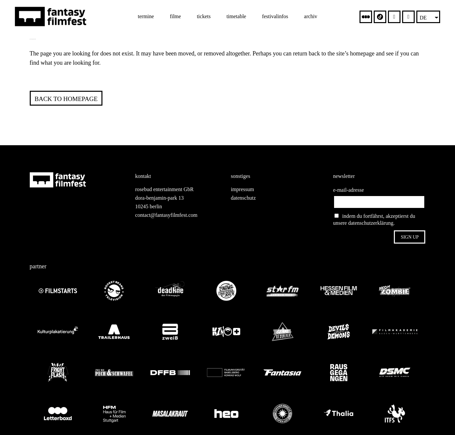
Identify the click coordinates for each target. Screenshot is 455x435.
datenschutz (243, 198)
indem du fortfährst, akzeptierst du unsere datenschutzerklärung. (374, 219)
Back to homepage (66, 98)
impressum (242, 189)
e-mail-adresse (348, 190)
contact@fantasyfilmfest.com (166, 215)
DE (423, 17)
